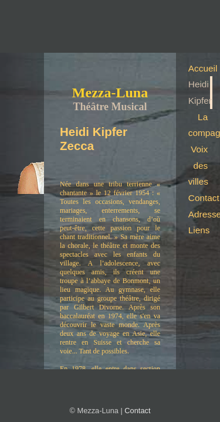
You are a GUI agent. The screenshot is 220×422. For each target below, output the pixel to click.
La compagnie (200, 125)
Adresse (200, 214)
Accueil (200, 68)
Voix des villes (198, 165)
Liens (199, 230)
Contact (200, 198)
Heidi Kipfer (200, 92)
